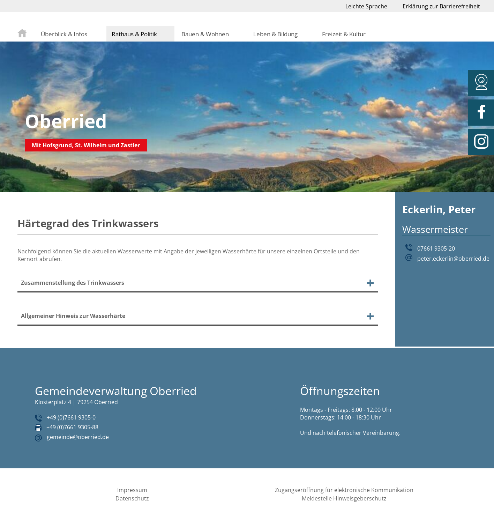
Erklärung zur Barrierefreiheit (441, 6)
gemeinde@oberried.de (78, 437)
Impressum (132, 490)
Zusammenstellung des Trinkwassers (72, 283)
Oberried (66, 121)
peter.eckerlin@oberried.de (453, 258)
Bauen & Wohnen (205, 34)
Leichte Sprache (366, 6)
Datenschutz (132, 498)
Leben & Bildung (275, 34)
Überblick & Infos (64, 34)
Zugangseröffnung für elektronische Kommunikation (344, 490)
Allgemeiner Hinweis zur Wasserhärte (73, 316)
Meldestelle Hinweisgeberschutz (344, 498)
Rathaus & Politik (134, 34)
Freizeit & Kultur (344, 34)
